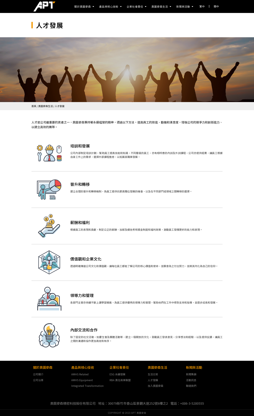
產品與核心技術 (110, 6)
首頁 (33, 106)
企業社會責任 (137, 6)
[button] (202, 6)
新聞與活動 (184, 6)
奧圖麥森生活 (161, 6)
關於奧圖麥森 (84, 6)
